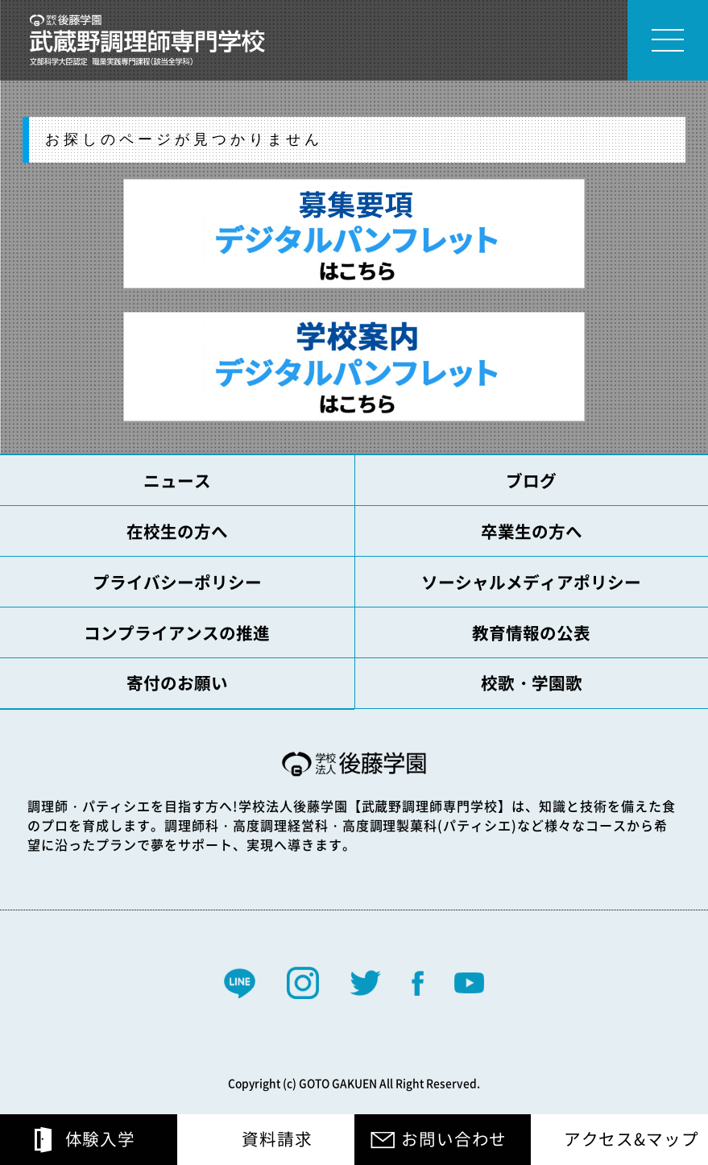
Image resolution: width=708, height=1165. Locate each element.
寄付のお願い (177, 682)
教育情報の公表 (531, 632)
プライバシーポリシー (177, 582)
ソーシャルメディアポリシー (531, 582)
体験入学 (100, 1138)
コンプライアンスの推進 (177, 632)
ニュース (177, 480)
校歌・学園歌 (531, 682)
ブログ (531, 480)
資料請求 (277, 1138)
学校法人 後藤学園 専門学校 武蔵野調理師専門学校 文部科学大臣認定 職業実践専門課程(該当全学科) (148, 40)
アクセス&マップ (631, 1138)
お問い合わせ (454, 1138)
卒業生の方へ (531, 531)
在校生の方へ (177, 531)
